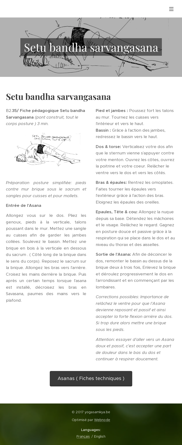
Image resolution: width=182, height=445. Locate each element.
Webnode (102, 420)
